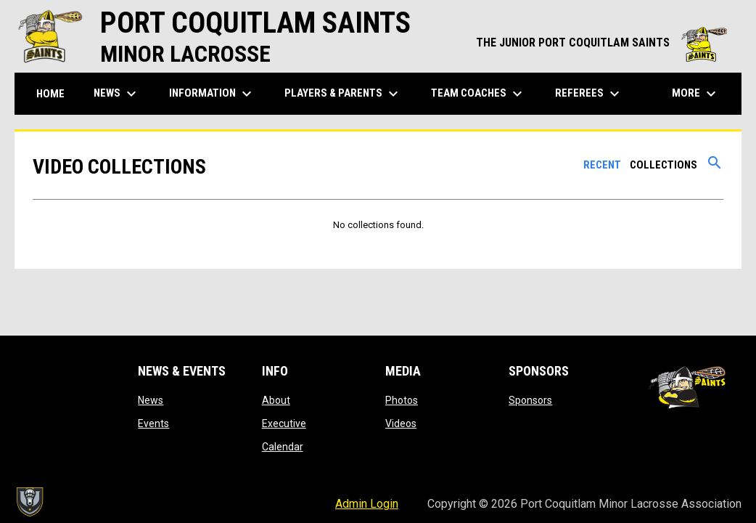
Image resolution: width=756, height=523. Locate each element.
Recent (602, 164)
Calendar (282, 447)
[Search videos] (714, 167)
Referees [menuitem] (589, 93)
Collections (663, 164)
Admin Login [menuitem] (366, 504)
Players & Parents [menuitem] (343, 93)
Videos (400, 423)
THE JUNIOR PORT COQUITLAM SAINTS (601, 42)
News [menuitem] (117, 93)
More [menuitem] (696, 93)
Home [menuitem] (50, 93)
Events (153, 423)
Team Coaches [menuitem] (478, 93)
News (150, 400)
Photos (401, 400)
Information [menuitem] (212, 93)
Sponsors (530, 400)
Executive (284, 423)
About (276, 400)
